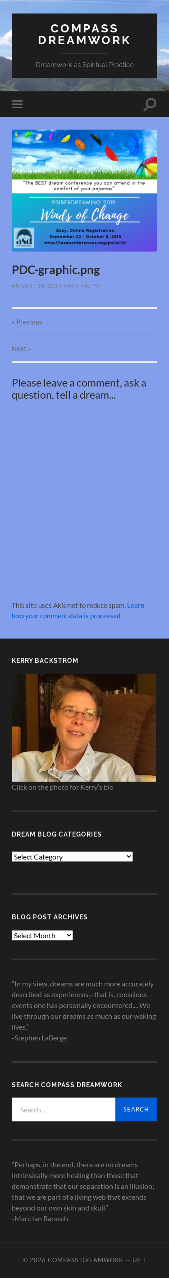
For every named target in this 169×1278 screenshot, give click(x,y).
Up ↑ (139, 1260)
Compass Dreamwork (84, 34)
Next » (21, 348)
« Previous (27, 322)
